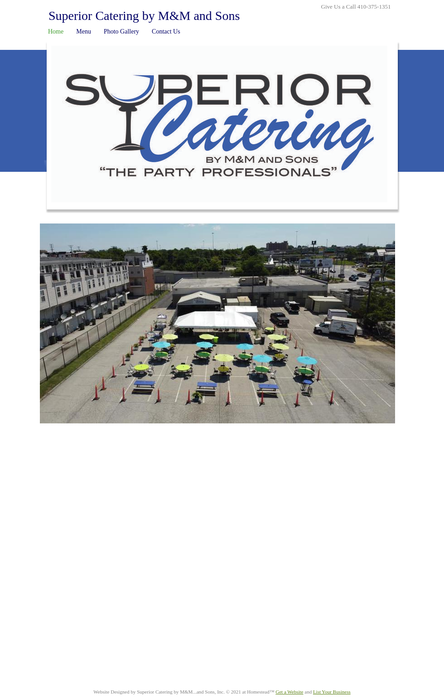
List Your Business (332, 691)
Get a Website (289, 691)
